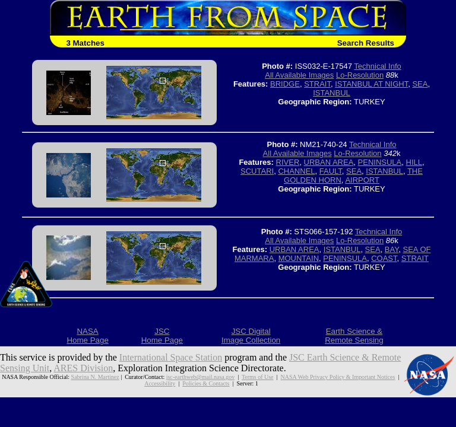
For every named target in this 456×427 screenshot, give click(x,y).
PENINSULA (380, 162)
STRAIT (317, 83)
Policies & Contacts (205, 383)
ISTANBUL (331, 92)
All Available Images (299, 75)
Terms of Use (258, 377)
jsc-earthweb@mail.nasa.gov (200, 377)
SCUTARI (257, 171)
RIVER (288, 162)
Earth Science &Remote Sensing (354, 336)
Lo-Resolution (360, 75)
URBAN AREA (329, 162)
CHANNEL (296, 171)
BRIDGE (285, 83)
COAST (384, 258)
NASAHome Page (87, 336)
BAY (391, 249)
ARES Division (83, 368)
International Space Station (170, 357)
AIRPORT (362, 180)
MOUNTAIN (298, 258)
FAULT (330, 171)
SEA (420, 83)
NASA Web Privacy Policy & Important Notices (337, 377)
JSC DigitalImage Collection (250, 336)
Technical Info (377, 66)
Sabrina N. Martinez (95, 377)
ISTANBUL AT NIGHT (371, 83)
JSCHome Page (162, 336)
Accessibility (159, 383)
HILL (414, 162)
